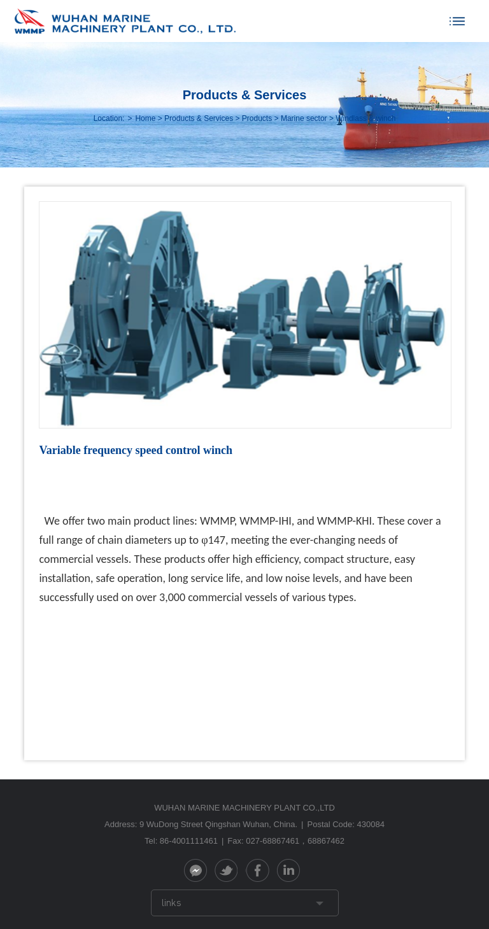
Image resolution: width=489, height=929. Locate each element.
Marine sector (304, 118)
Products (257, 118)
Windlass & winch (365, 118)
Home (145, 118)
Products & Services (198, 118)
